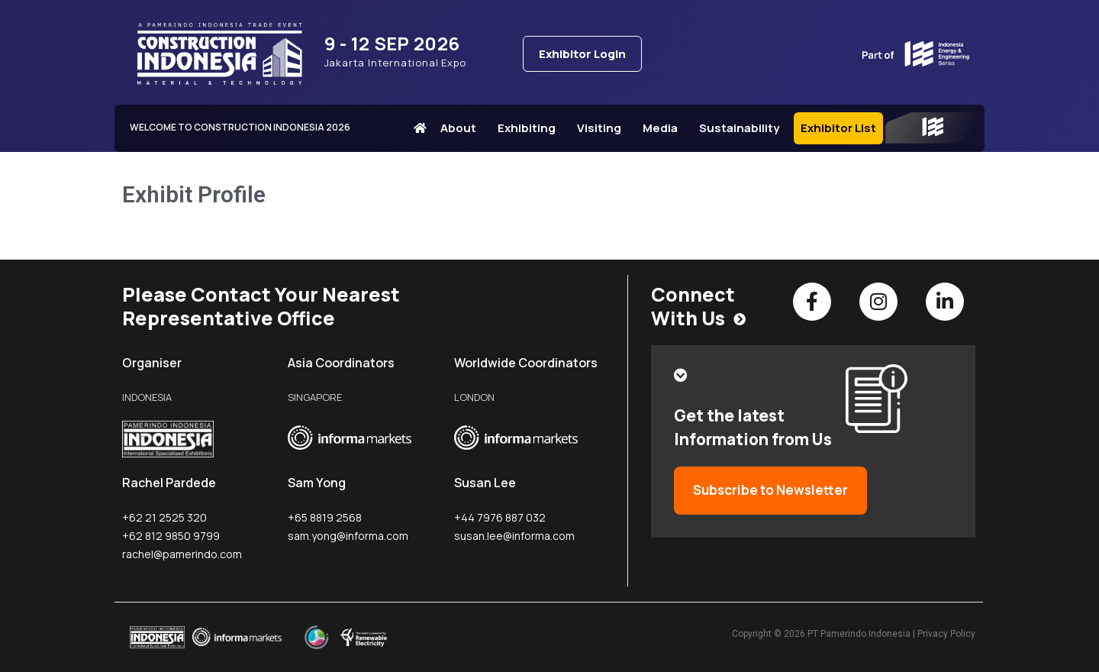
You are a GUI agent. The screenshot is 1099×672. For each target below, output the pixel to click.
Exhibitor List (838, 128)
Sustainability (743, 128)
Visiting (603, 128)
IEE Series (931, 128)
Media (664, 128)
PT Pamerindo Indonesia (858, 633)
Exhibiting (530, 128)
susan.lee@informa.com (514, 535)
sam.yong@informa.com (348, 535)
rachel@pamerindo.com (182, 554)
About (462, 128)
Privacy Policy (946, 633)
